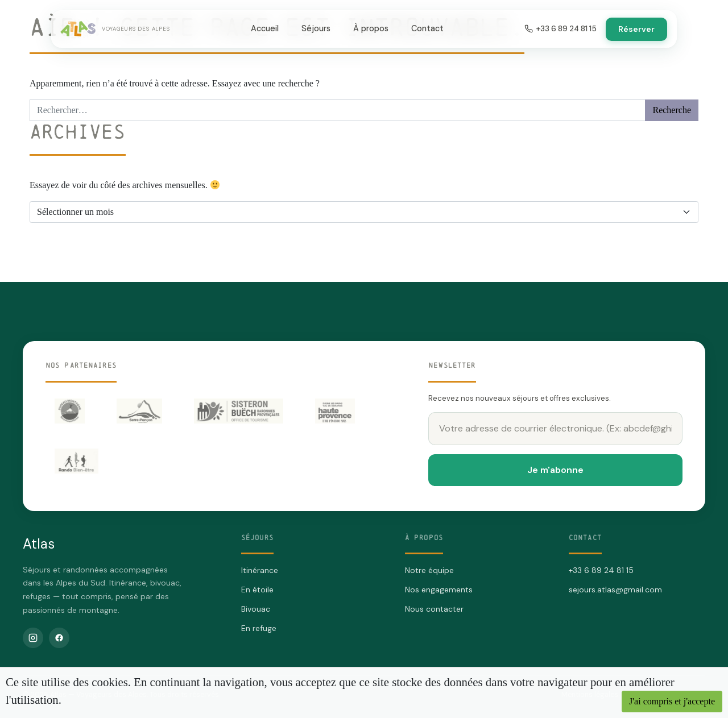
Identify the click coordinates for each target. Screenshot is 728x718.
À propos (370, 28)
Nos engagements (439, 589)
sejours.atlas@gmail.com (615, 589)
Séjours (315, 28)
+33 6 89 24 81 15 (560, 29)
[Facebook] (59, 638)
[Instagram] (33, 638)
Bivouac (255, 609)
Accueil (265, 28)
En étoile (257, 589)
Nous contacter (434, 609)
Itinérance (259, 570)
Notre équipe (429, 570)
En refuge (258, 628)
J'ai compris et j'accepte (672, 701)
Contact (427, 28)
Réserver (636, 29)
